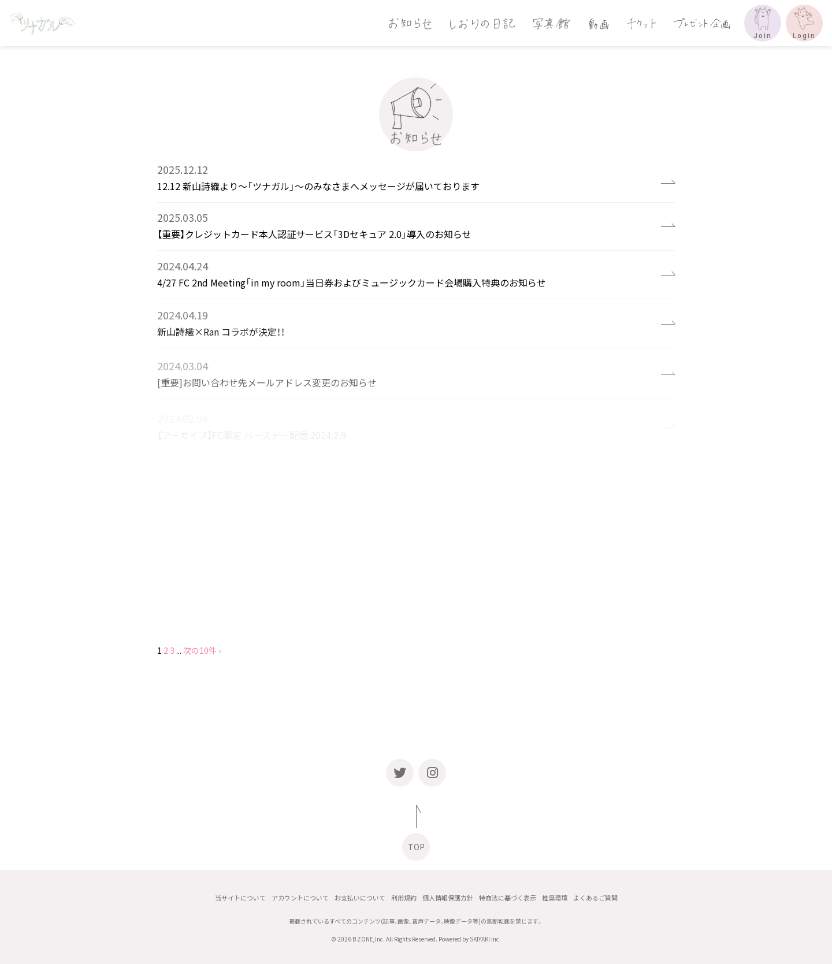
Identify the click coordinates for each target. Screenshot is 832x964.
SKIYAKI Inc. (485, 939)
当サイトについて (240, 898)
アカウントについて (300, 898)
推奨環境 (554, 898)
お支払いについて (360, 898)
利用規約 (404, 898)
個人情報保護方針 (447, 898)
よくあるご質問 (595, 898)
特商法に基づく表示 (507, 898)
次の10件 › (202, 650)
